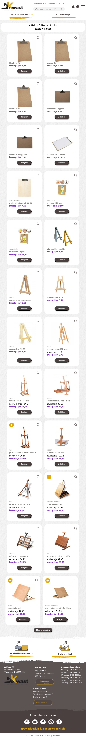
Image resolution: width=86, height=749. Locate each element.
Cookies (29, 736)
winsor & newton (53, 501)
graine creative (14, 200)
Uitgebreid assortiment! (22, 653)
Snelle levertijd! (64, 654)
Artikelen (33, 25)
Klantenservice (40, 3)
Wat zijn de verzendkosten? (43, 694)
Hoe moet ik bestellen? (41, 691)
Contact (62, 3)
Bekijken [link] (24, 71)
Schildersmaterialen (48, 25)
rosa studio (51, 200)
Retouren (56, 736)
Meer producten (43, 630)
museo (49, 346)
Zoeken (62, 9)
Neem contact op (43, 703)
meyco (11, 297)
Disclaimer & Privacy (42, 736)
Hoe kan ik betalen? (40, 697)
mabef (49, 450)
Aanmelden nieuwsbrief (44, 682)
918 (77, 7)
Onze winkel (52, 3)
